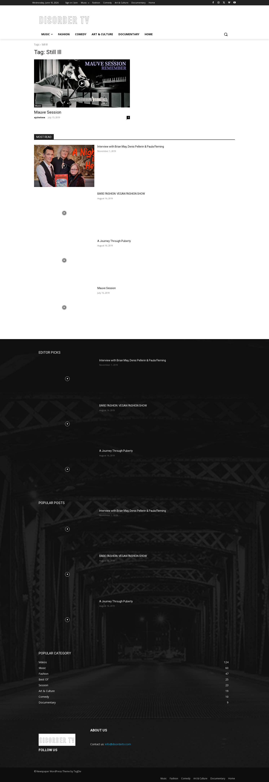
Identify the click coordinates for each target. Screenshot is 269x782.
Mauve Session (47, 112)
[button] (225, 34)
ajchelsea (39, 117)
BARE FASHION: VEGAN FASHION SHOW (121, 193)
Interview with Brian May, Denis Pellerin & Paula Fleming (130, 146)
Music (38, 105)
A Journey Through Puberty (114, 241)
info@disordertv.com (118, 744)
